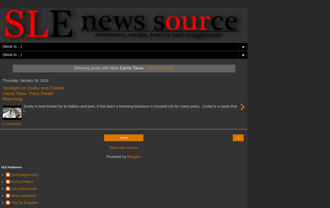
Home (124, 138)
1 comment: (12, 124)
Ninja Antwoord (23, 196)
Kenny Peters (22, 182)
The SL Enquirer (24, 203)
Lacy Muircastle (24, 189)
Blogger (133, 157)
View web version (123, 148)
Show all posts (160, 68)
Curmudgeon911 (25, 175)
